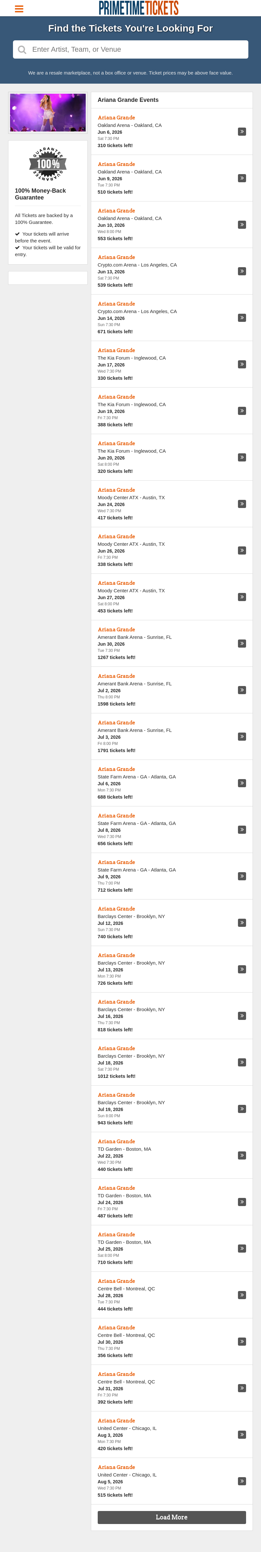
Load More (172, 1517)
